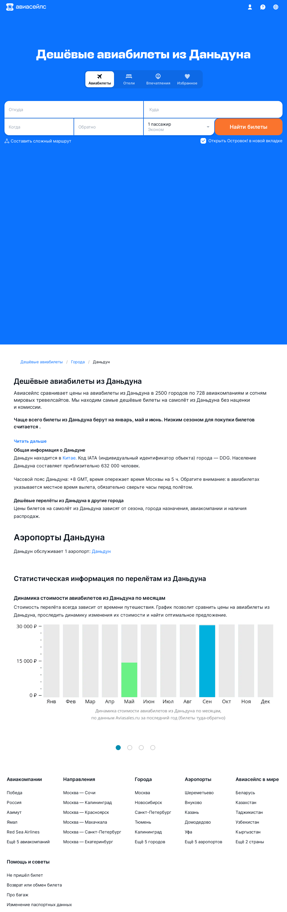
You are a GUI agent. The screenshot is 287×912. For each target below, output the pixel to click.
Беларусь (245, 792)
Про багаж (17, 894)
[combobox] (73, 109)
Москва (142, 792)
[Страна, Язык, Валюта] (275, 7)
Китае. (70, 458)
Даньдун (101, 551)
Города (143, 779)
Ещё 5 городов (150, 841)
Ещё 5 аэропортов (203, 841)
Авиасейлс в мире (257, 779)
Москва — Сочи (79, 792)
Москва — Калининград (87, 802)
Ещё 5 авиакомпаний (28, 841)
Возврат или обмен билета (34, 885)
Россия (14, 802)
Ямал (12, 822)
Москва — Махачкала (85, 822)
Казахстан (246, 802)
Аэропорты (198, 779)
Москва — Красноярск (86, 812)
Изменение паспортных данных (39, 904)
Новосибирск (148, 802)
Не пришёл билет (25, 875)
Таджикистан (249, 812)
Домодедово (198, 822)
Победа (14, 792)
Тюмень (143, 822)
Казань (192, 812)
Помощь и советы (28, 862)
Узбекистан (247, 822)
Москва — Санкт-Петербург (92, 832)
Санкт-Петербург (153, 812)
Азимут (14, 812)
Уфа (188, 832)
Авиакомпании (24, 779)
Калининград (148, 832)
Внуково (193, 802)
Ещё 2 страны (250, 841)
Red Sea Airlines (23, 832)
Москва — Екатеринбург (88, 841)
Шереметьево (199, 792)
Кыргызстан (248, 832)
